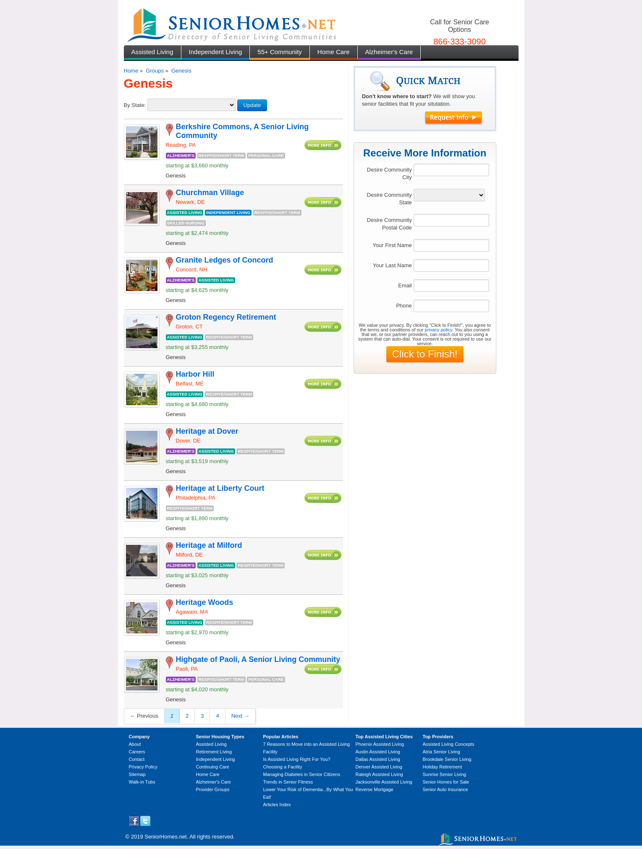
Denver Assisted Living (379, 766)
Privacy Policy (143, 766)
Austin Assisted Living (378, 751)
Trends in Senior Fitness (288, 781)
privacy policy (438, 329)
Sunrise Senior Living (444, 774)
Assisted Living (152, 51)
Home (131, 71)
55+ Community (279, 51)
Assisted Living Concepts (448, 744)
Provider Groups (213, 789)
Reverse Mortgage (375, 789)
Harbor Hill (195, 374)
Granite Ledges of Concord (224, 260)
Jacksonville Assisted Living (384, 781)
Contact (137, 759)
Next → (240, 716)
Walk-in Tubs (142, 781)
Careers (137, 751)
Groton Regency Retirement (226, 317)
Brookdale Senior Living (447, 759)
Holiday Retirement (442, 766)
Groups (155, 71)
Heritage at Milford (209, 545)
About (135, 744)
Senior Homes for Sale (446, 781)
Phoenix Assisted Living (380, 744)
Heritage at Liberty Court (220, 488)
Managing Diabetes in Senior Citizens (301, 774)
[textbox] (451, 170)
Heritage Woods (204, 602)
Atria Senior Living (441, 751)
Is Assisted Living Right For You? (296, 759)
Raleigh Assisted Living (379, 774)
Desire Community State (389, 199)
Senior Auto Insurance (445, 789)
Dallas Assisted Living (378, 759)
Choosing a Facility (282, 766)
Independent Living (215, 51)
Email (405, 285)
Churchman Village (210, 192)
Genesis (181, 71)
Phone (404, 305)
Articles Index (277, 804)
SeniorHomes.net (165, 836)
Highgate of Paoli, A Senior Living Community (258, 659)
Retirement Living (214, 751)
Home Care (333, 51)
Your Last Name (392, 265)
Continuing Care (213, 766)
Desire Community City (389, 173)
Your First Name (391, 245)
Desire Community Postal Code (389, 224)
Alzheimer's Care (389, 51)
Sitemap (137, 774)
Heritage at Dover (207, 431)
